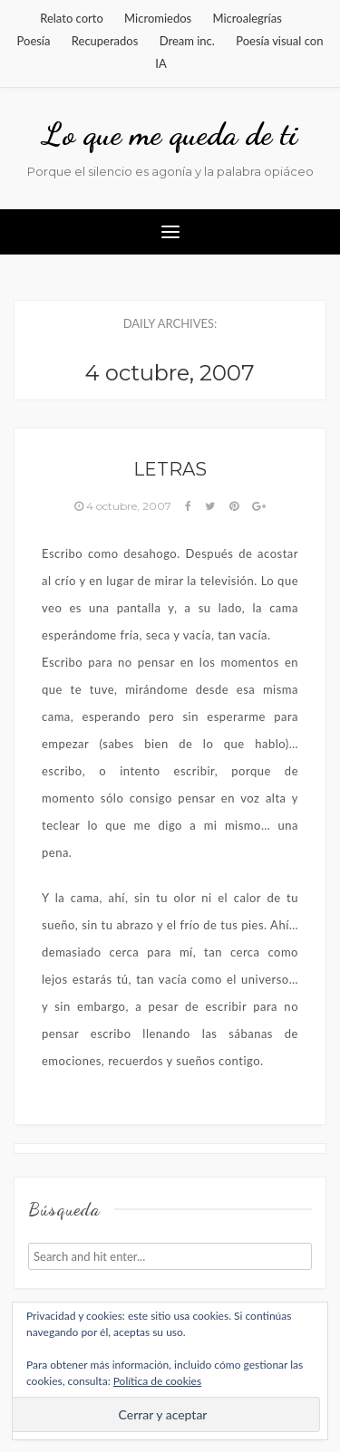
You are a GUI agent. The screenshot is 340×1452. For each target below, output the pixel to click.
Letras (170, 469)
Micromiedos (157, 18)
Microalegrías (247, 18)
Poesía (34, 41)
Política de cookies (157, 1381)
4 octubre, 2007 (124, 506)
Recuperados (105, 41)
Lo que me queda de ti (170, 134)
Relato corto (71, 18)
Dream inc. (187, 41)
